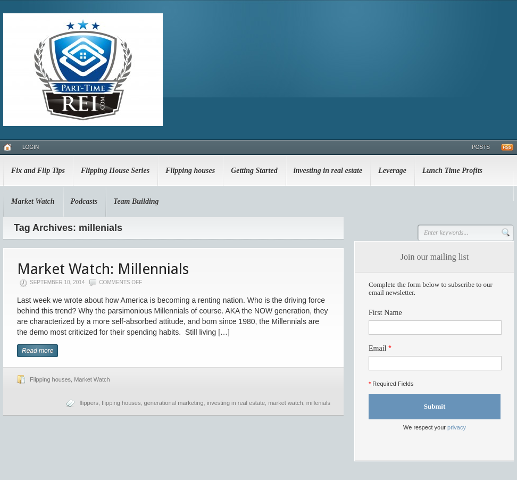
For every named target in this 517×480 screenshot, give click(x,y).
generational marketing (174, 403)
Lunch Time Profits (452, 171)
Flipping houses (190, 171)
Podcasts (84, 201)
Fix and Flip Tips (38, 171)
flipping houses (121, 403)
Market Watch (33, 201)
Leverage (392, 171)
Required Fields (391, 383)
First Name (385, 313)
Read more (37, 350)
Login (30, 147)
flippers (88, 403)
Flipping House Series (115, 171)
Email (377, 348)
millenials (318, 403)
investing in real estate (328, 171)
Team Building (136, 201)
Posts (481, 147)
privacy (456, 427)
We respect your (434, 427)
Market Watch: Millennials (103, 269)
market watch (285, 403)
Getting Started (254, 171)
